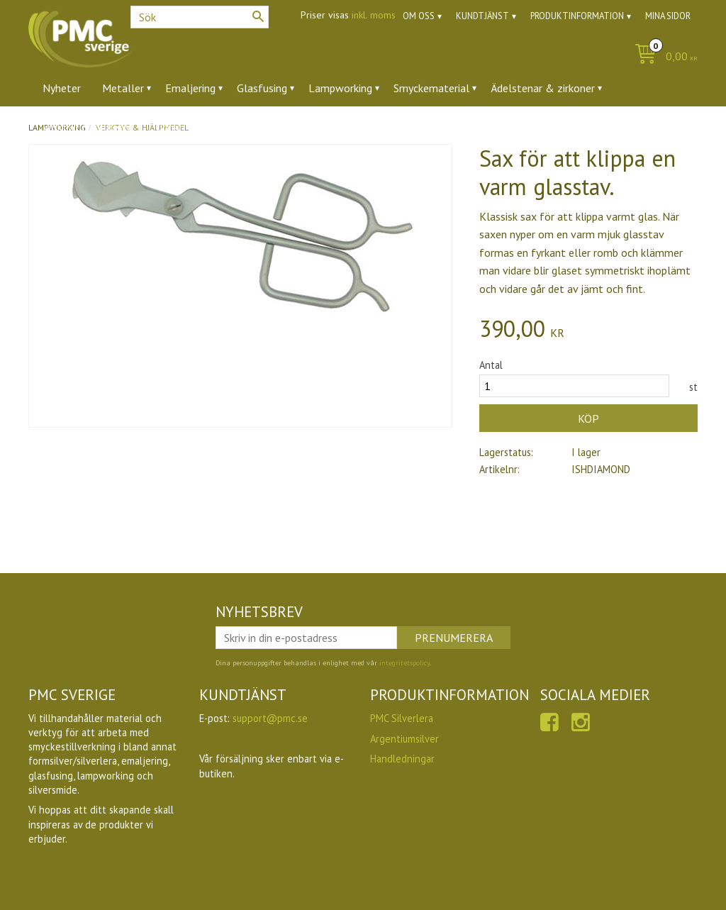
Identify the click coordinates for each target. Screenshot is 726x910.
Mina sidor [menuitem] (668, 16)
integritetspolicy (404, 662)
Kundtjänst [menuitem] (482, 16)
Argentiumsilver (404, 738)
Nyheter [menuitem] (62, 88)
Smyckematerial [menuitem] (431, 88)
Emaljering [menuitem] (190, 88)
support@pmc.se (270, 718)
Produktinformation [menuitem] (577, 16)
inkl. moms (374, 15)
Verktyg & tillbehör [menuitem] (88, 127)
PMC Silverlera (401, 718)
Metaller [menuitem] (123, 88)
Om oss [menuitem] (419, 16)
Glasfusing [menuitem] (262, 88)
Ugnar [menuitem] (169, 127)
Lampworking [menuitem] (340, 88)
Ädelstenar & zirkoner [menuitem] (543, 88)
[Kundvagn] (662, 57)
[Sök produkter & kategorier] (199, 17)
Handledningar (402, 758)
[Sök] (258, 16)
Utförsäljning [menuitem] (235, 127)
